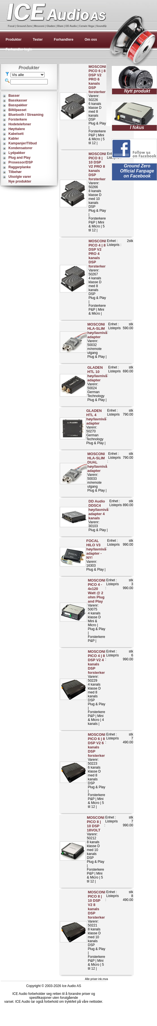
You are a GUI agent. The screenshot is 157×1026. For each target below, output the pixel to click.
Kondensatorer (20, 148)
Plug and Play (19, 158)
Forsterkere (17, 119)
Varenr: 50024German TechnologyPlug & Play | (97, 383)
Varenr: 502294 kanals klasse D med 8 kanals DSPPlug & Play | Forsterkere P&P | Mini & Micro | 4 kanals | (96, 687)
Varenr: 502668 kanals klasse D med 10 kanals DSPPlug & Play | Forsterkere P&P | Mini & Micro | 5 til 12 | (97, 192)
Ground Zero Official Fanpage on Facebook (137, 170)
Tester (38, 39)
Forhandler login (19, 49)
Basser (14, 96)
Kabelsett (16, 134)
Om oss (91, 39)
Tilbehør (15, 172)
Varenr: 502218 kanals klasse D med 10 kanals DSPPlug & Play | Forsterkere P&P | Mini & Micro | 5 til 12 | (96, 930)
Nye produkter (19, 181)
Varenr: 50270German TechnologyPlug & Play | (96, 427)
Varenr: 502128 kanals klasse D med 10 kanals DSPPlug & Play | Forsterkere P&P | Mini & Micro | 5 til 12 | (95, 849)
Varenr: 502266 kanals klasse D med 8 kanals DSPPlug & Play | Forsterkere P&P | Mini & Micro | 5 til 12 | (97, 104)
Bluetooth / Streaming (26, 115)
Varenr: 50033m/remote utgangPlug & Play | (97, 472)
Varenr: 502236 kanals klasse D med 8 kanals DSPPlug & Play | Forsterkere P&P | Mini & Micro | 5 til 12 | (96, 770)
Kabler (13, 138)
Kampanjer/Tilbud (22, 143)
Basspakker (17, 105)
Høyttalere (16, 129)
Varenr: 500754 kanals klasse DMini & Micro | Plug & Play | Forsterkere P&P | (96, 610)
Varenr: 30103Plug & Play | (98, 515)
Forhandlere (63, 39)
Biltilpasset (17, 110)
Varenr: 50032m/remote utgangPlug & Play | (97, 340)
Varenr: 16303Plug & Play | (96, 555)
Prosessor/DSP (20, 162)
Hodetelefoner (19, 124)
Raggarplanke (19, 167)
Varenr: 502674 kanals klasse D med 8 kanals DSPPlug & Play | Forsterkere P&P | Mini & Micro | (97, 277)
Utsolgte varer (19, 177)
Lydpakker (16, 153)
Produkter (14, 39)
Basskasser (17, 100)
